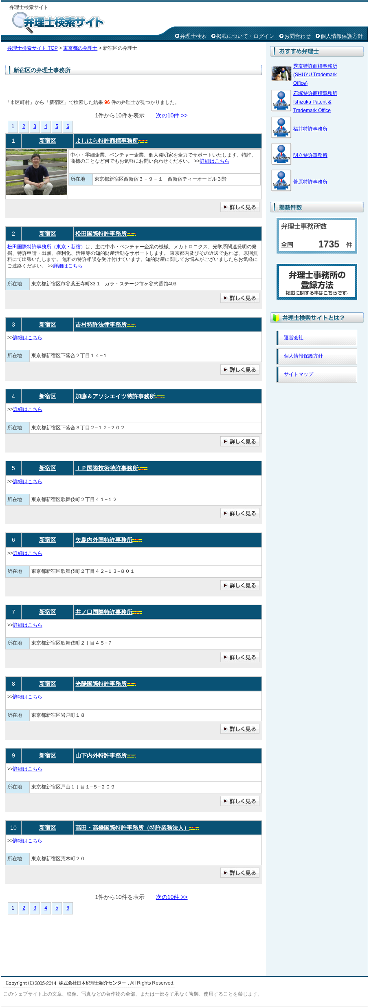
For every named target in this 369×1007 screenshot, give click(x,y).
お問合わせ (297, 36)
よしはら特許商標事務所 (106, 140)
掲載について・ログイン (245, 36)
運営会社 (293, 337)
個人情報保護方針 (342, 36)
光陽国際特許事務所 (101, 683)
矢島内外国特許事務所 (103, 540)
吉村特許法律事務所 (101, 324)
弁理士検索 (193, 36)
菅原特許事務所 (310, 182)
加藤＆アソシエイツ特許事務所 (115, 396)
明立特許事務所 (310, 155)
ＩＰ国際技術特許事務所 (106, 468)
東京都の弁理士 (80, 48)
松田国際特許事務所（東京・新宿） (46, 247)
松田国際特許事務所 (101, 233)
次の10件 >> (172, 115)
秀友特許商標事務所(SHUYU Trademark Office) (315, 74)
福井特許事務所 (310, 129)
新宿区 (47, 140)
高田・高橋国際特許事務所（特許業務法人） (132, 827)
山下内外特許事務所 (101, 755)
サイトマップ (298, 374)
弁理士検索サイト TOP (32, 48)
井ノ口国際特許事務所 (103, 612)
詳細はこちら (214, 161)
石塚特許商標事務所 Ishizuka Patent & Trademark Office (315, 102)
